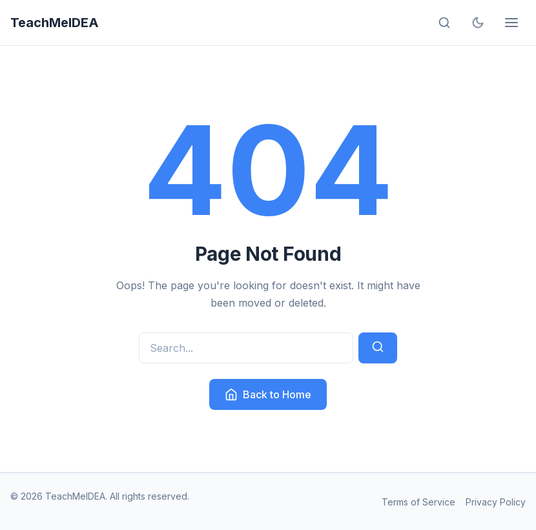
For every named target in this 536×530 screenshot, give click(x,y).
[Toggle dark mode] (478, 22)
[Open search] (444, 22)
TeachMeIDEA (54, 22)
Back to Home (268, 394)
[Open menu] (511, 22)
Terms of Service (418, 501)
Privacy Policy (496, 501)
